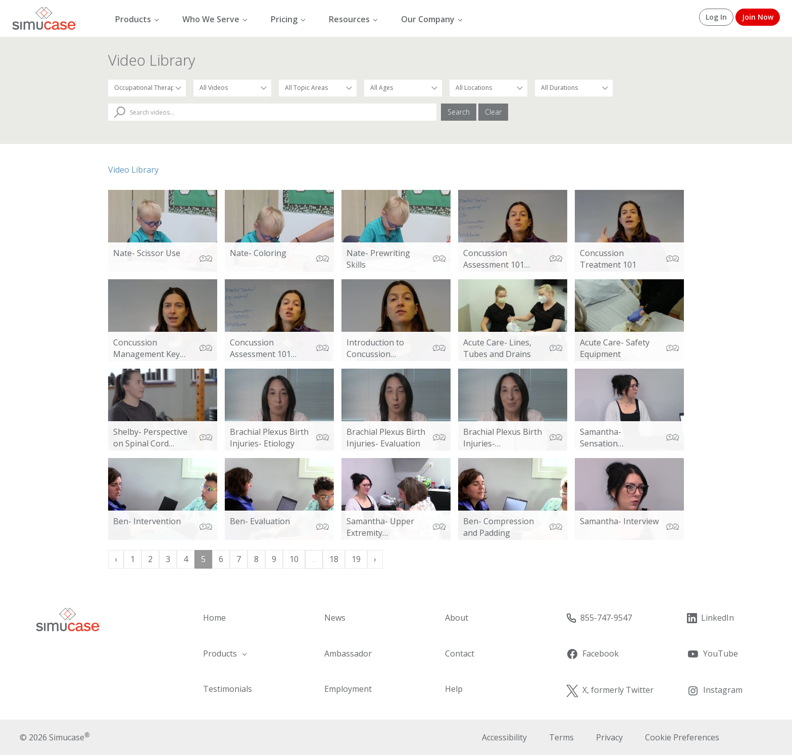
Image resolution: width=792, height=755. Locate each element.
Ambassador (348, 653)
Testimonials (227, 688)
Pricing (284, 19)
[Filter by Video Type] (232, 87)
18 (333, 559)
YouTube (712, 654)
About (456, 617)
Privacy (609, 737)
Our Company (428, 19)
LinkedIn (710, 618)
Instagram (714, 690)
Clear (493, 112)
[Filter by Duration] (574, 87)
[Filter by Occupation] (147, 87)
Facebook (592, 654)
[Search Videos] (272, 112)
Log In (716, 17)
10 (294, 559)
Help (454, 688)
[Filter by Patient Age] (403, 87)
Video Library (133, 169)
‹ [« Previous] (116, 559)
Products (133, 19)
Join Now (757, 17)
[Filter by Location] (488, 87)
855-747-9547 (599, 618)
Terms (561, 737)
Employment (348, 688)
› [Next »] (375, 559)
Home (214, 617)
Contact (459, 653)
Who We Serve (210, 19)
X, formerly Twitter (610, 690)
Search (459, 112)
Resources (349, 19)
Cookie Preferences (682, 737)
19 (356, 559)
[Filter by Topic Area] (318, 87)
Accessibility (504, 737)
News (334, 617)
